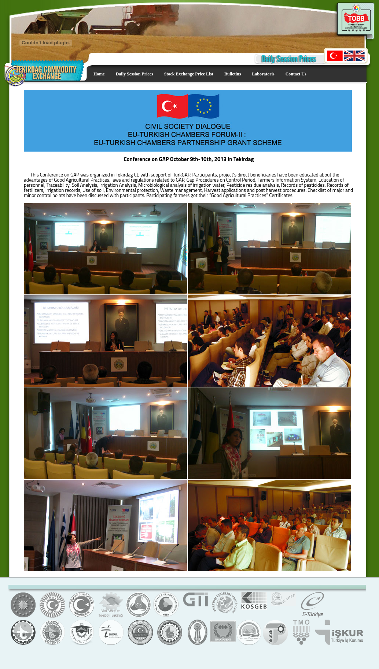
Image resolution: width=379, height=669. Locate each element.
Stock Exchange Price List (188, 74)
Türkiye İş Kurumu (339, 644)
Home (99, 74)
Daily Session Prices (134, 74)
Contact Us (296, 74)
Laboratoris (263, 74)
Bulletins (232, 74)
